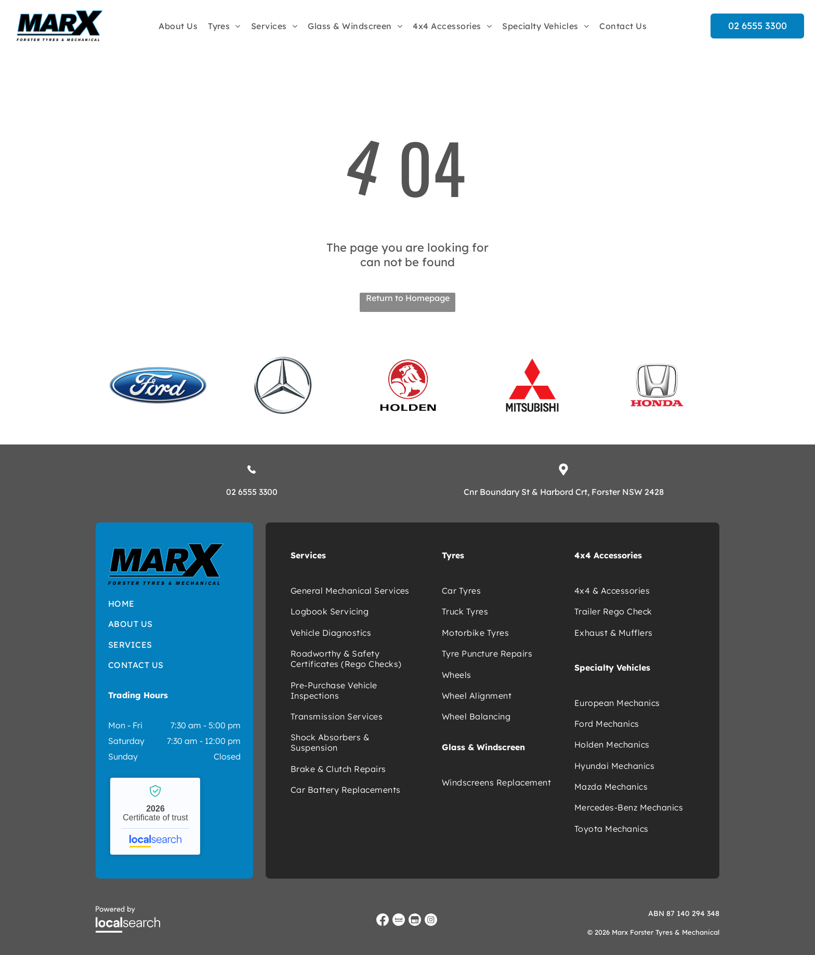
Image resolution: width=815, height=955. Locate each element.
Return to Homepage (408, 298)
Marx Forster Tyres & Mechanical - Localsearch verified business (155, 816)
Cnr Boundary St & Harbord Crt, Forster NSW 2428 (564, 492)
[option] (158, 385)
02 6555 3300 (252, 492)
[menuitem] (178, 25)
